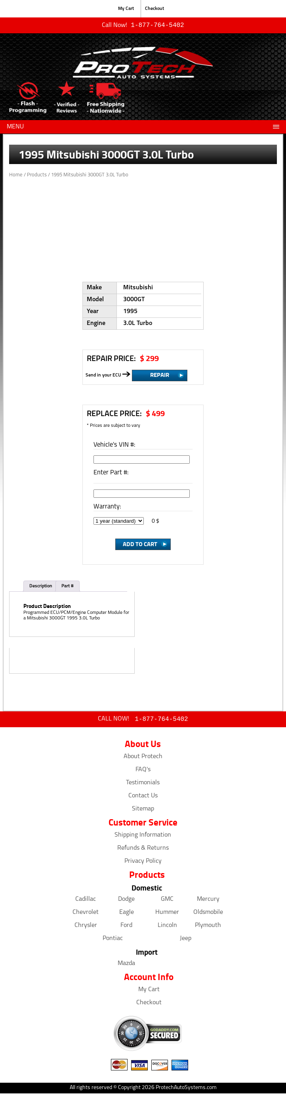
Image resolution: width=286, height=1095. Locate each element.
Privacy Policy (143, 863)
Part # (67, 587)
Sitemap (143, 810)
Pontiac (113, 940)
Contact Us (143, 797)
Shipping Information (142, 836)
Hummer (167, 914)
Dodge (126, 901)
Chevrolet (85, 914)
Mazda (126, 965)
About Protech (143, 758)
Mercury (208, 901)
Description (40, 587)
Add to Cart (140, 544)
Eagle (126, 914)
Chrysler (85, 927)
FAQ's (143, 771)
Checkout (154, 8)
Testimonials (143, 784)
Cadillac (85, 901)
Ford (126, 927)
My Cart (126, 8)
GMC (167, 901)
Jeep (185, 940)
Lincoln (167, 927)
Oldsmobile (208, 914)
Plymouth (208, 927)
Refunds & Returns (143, 850)
